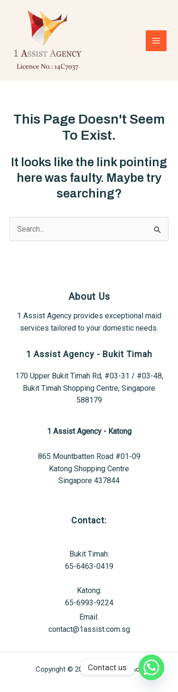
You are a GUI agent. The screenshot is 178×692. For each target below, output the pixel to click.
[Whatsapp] (151, 667)
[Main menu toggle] (156, 40)
